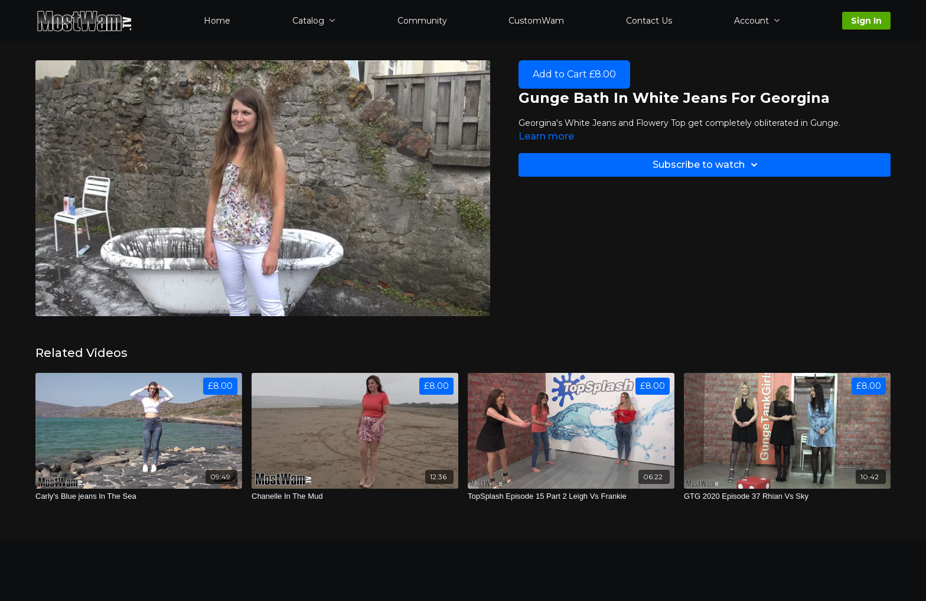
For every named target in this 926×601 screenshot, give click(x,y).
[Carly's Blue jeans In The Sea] (138, 496)
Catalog (313, 20)
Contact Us (649, 20)
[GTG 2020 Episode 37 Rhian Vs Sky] (787, 496)
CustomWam (536, 20)
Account (757, 20)
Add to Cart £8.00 (574, 74)
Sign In (866, 20)
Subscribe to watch (707, 165)
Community (422, 20)
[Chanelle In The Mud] (355, 496)
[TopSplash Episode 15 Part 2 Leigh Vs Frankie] (571, 496)
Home (217, 20)
